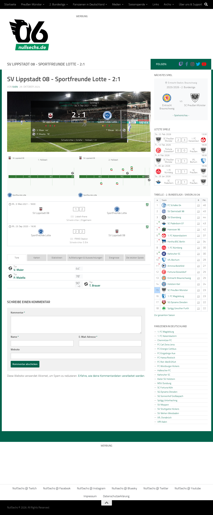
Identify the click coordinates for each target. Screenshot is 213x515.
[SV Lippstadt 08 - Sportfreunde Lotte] (78, 216)
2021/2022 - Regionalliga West (73, 102)
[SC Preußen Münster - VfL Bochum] (180, 159)
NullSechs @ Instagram (91, 488)
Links (156, 4)
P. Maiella (19, 271)
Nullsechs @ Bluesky (124, 488)
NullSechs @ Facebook (57, 488)
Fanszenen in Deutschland (88, 4)
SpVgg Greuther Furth (178, 308)
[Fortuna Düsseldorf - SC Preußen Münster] (180, 148)
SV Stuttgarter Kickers (168, 409)
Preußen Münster (31, 4)
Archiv (167, 4)
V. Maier (19, 263)
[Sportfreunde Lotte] (109, 122)
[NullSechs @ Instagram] (192, 64)
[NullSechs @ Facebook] (186, 64)
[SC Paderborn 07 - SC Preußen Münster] (180, 180)
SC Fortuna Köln (165, 387)
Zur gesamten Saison (164, 315)
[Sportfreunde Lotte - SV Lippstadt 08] (78, 232)
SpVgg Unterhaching (167, 400)
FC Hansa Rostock (166, 357)
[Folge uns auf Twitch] (181, 64)
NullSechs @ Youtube (188, 488)
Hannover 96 (174, 229)
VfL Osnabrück (164, 417)
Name (15, 330)
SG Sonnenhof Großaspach (170, 396)
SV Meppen (163, 404)
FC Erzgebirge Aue (166, 353)
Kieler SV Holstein (166, 379)
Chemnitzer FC (164, 340)
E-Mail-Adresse (88, 330)
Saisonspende (137, 4)
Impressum (90, 496)
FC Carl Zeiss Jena (165, 344)
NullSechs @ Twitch (24, 488)
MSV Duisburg (164, 383)
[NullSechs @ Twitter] (198, 64)
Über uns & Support (190, 4)
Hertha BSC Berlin (176, 241)
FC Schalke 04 (174, 205)
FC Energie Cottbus (166, 349)
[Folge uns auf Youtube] (204, 64)
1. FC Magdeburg (165, 331)
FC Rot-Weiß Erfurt (166, 362)
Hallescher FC (164, 370)
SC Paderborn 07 (176, 223)
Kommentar (18, 306)
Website (15, 343)
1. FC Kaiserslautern (177, 235)
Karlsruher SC (174, 253)
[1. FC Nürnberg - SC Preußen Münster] (180, 169)
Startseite (10, 4)
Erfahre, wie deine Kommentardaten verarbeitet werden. (111, 369)
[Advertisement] (141, 33)
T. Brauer (94, 279)
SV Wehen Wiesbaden (168, 413)
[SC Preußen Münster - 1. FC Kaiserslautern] (180, 138)
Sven (15, 86)
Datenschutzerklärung (116, 496)
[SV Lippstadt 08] (48, 122)
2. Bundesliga (57, 4)
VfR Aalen (162, 421)
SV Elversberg (174, 217)
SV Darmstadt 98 (176, 211)
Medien (116, 4)
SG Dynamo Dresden (178, 302)
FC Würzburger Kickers (168, 366)
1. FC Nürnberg (175, 247)
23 (198, 205)
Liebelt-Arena (67, 105)
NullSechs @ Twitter (155, 488)
